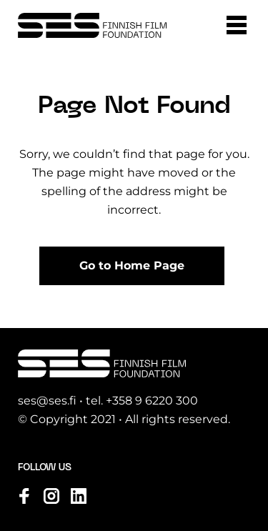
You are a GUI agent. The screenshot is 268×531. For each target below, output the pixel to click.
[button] (236, 25)
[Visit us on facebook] (24, 496)
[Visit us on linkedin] (78, 496)
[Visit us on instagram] (51, 496)
